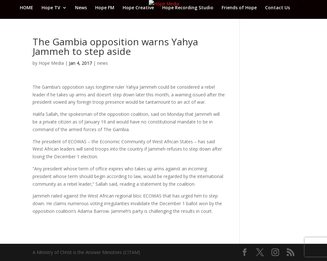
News (81, 8)
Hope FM (104, 8)
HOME (26, 8)
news (102, 63)
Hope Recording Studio (187, 8)
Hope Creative (138, 8)
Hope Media (51, 63)
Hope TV (51, 8)
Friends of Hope (239, 8)
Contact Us (277, 8)
